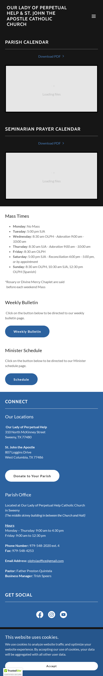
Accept (51, 669)
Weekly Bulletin (27, 331)
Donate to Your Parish (32, 476)
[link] (37, 25)
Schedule (21, 379)
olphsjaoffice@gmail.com (46, 561)
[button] (93, 16)
